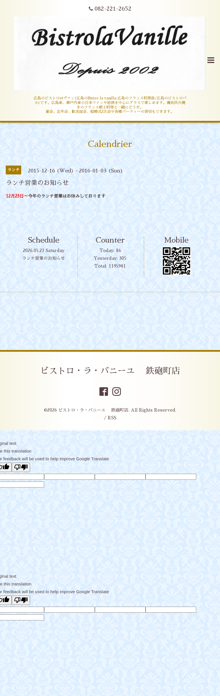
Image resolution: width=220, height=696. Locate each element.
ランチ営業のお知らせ (43, 258)
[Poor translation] (21, 467)
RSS (112, 418)
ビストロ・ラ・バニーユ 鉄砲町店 (110, 371)
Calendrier (110, 144)
